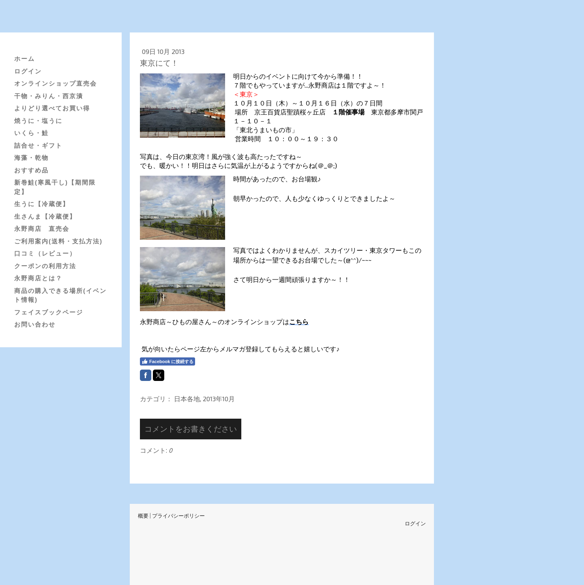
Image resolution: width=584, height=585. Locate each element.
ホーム (24, 58)
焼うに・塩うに (38, 120)
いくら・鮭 (31, 132)
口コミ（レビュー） (45, 253)
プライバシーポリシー (178, 515)
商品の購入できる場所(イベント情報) (60, 295)
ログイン (28, 71)
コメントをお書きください (190, 428)
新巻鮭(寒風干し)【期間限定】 (55, 187)
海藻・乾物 (31, 157)
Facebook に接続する (167, 361)
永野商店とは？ (38, 278)
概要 (143, 515)
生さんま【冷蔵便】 (45, 216)
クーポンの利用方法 (45, 265)
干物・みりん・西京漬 (48, 95)
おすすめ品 (31, 170)
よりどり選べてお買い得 (52, 108)
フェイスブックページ (48, 312)
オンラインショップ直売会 (55, 83)
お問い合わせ (35, 324)
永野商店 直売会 (41, 228)
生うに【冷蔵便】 (41, 203)
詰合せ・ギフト (38, 145)
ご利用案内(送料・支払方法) (58, 241)
